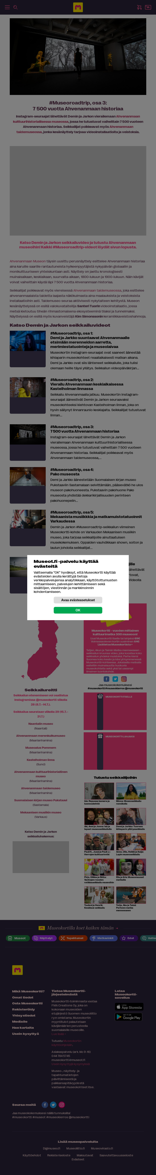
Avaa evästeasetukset (78, 600)
